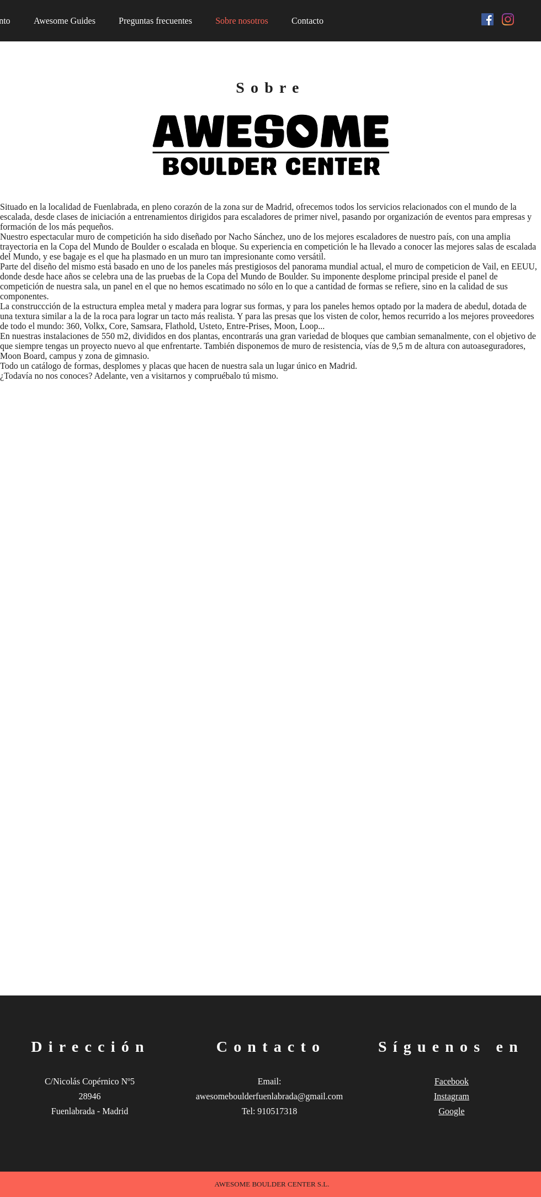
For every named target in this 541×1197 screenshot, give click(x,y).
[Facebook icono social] (487, 19)
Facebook (451, 1081)
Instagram (451, 1096)
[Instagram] (508, 19)
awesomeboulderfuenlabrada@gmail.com (269, 1096)
